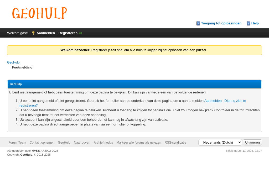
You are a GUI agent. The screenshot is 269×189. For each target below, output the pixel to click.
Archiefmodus (103, 142)
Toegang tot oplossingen (221, 23)
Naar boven (82, 142)
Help (255, 23)
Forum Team (17, 142)
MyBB (36, 150)
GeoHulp (13, 62)
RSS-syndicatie (175, 142)
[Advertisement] (134, 168)
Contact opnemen (41, 142)
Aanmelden (46, 33)
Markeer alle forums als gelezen (138, 142)
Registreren (68, 33)
